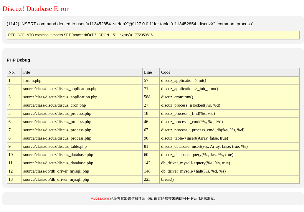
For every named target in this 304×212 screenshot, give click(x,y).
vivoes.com (100, 198)
